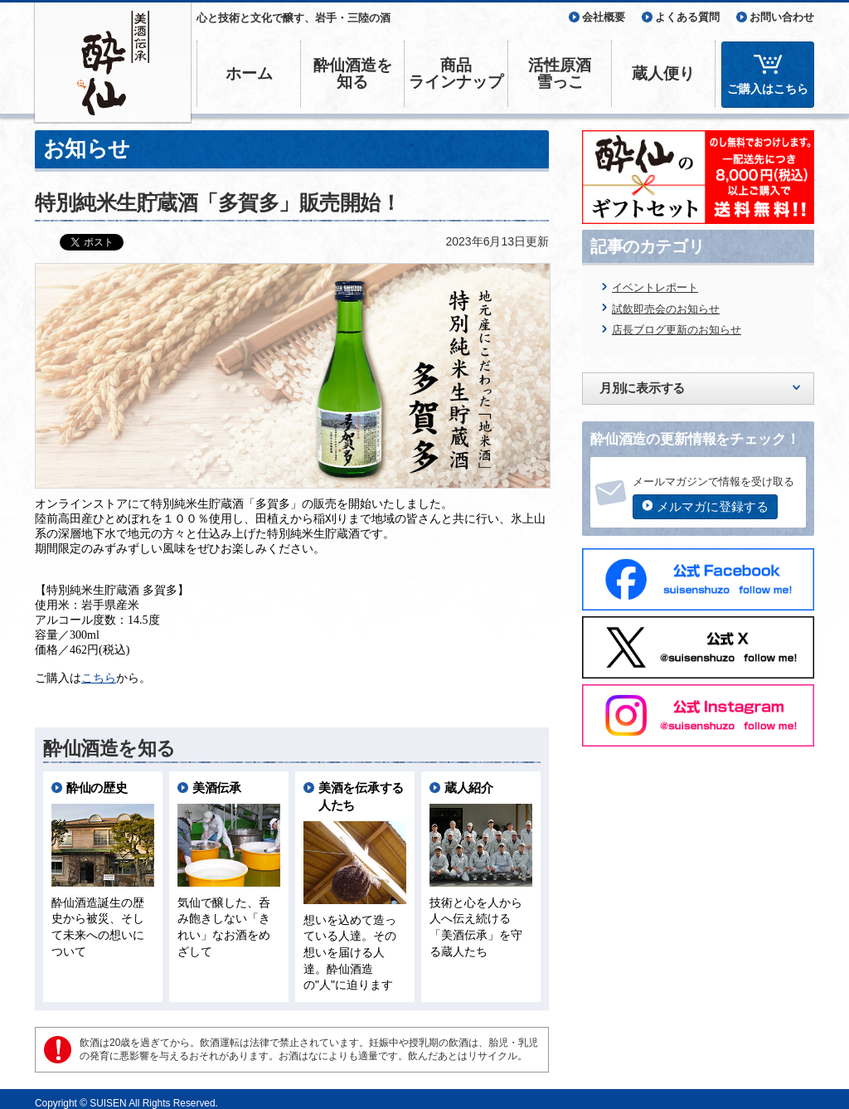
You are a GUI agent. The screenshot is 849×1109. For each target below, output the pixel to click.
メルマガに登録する (713, 506)
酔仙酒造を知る (352, 73)
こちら (98, 670)
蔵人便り (663, 73)
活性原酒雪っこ (559, 73)
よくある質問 (687, 17)
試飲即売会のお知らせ (666, 309)
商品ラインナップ (456, 73)
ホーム (249, 73)
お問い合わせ (782, 17)
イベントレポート (655, 287)
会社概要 (603, 17)
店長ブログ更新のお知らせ (676, 329)
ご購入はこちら (767, 88)
